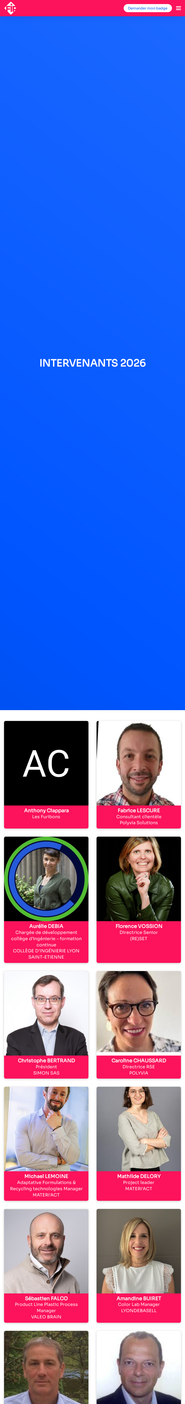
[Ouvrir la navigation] (178, 8)
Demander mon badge (147, 8)
